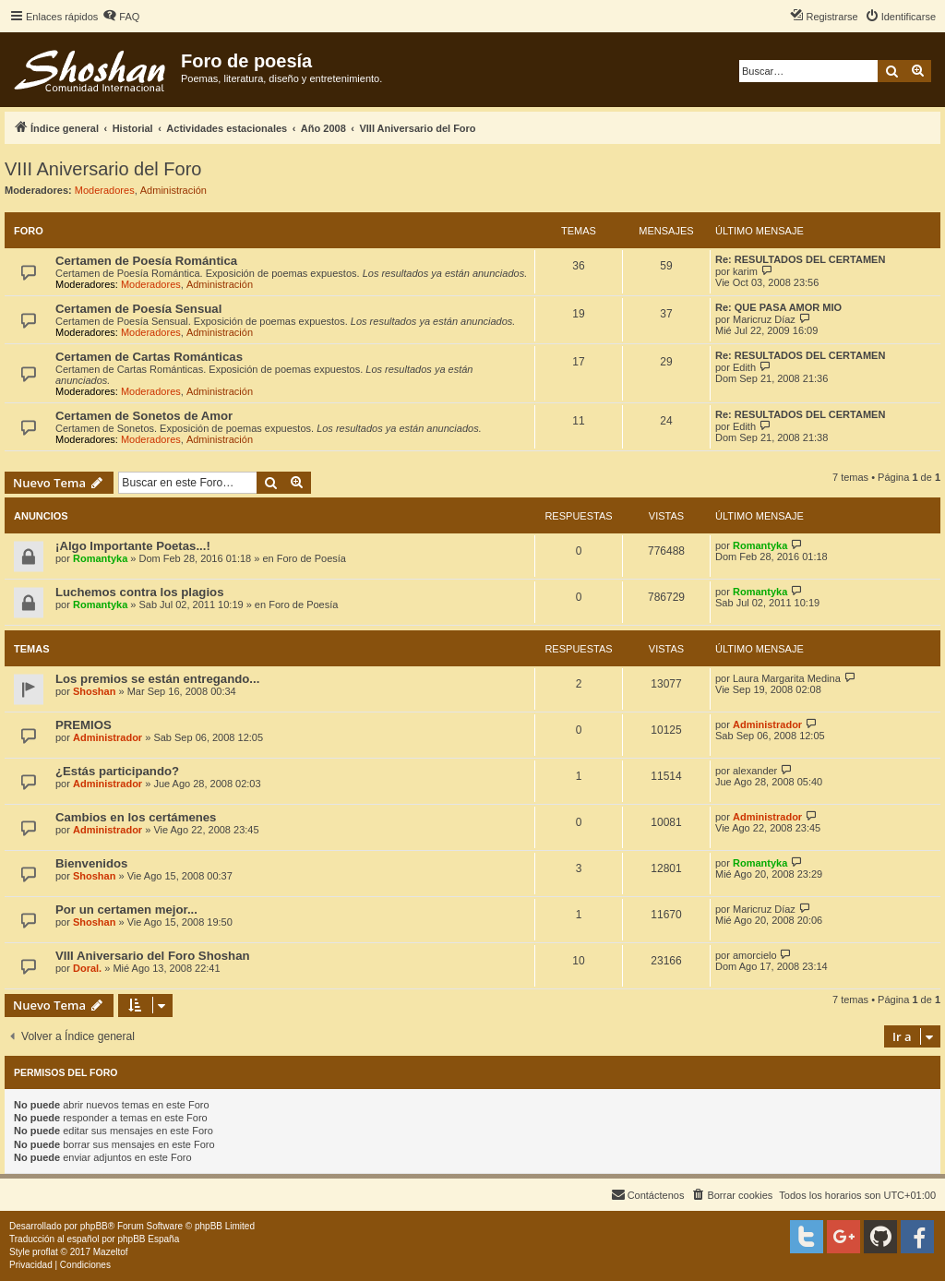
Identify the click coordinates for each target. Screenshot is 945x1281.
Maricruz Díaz (764, 319)
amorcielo (755, 955)
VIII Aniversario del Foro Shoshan (152, 956)
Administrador (107, 737)
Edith (744, 367)
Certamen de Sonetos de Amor (144, 416)
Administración (173, 190)
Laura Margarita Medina (787, 678)
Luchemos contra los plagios (139, 592)
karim (745, 271)
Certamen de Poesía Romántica (146, 261)
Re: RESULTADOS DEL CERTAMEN (800, 259)
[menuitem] (120, 17)
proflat (45, 1252)
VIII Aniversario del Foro (103, 169)
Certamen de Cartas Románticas (149, 357)
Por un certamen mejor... (126, 909)
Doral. (87, 968)
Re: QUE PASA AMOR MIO (778, 307)
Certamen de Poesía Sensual (138, 309)
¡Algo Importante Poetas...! (132, 546)
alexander (755, 770)
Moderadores (105, 190)
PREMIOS (83, 725)
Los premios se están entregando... (157, 679)
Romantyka (100, 558)
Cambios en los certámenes (135, 817)
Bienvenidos (91, 863)
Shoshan (94, 691)
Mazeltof (110, 1252)
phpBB (94, 1226)
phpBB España (148, 1239)
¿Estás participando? (117, 771)
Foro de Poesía (311, 558)
